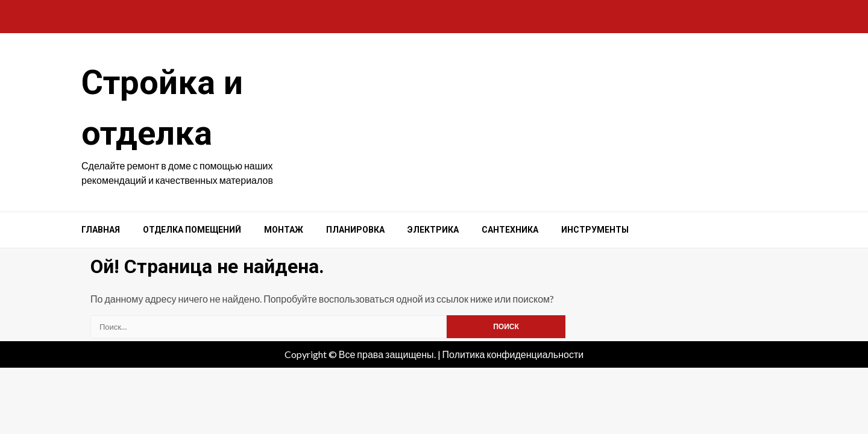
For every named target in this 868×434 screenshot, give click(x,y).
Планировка (355, 229)
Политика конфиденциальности (513, 354)
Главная (100, 229)
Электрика (433, 229)
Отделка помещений (192, 229)
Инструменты (595, 229)
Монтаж (283, 229)
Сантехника (510, 229)
